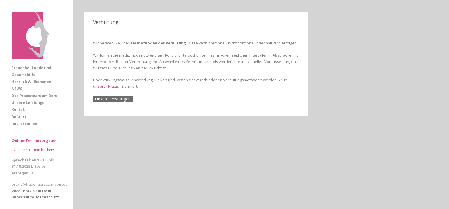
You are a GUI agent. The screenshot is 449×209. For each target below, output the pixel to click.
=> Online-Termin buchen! (33, 149)
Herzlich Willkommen (31, 81)
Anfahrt (19, 116)
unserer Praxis (106, 86)
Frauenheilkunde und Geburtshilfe (31, 71)
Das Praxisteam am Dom (34, 95)
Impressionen (24, 123)
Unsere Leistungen (29, 102)
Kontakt (19, 109)
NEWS (17, 88)
